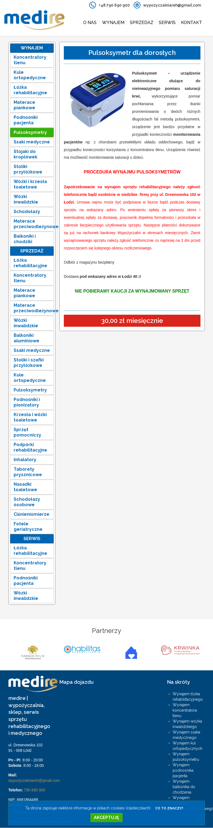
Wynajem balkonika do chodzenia (184, 786)
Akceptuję (106, 817)
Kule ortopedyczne (30, 75)
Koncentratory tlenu (30, 60)
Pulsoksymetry (30, 132)
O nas (90, 22)
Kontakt (191, 22)
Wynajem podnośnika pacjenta (183, 770)
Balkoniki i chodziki (25, 239)
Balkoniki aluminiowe (26, 338)
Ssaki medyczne (32, 142)
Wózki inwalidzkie (26, 199)
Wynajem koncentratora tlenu (185, 710)
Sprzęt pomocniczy (27, 432)
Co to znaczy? (169, 808)
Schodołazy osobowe (27, 502)
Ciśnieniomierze (31, 514)
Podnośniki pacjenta (26, 120)
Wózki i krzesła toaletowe (31, 184)
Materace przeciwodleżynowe (34, 224)
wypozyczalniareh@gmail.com (34, 780)
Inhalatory (25, 459)
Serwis (167, 22)
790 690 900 (34, 790)
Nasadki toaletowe (25, 487)
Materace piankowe (25, 105)
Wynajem (113, 22)
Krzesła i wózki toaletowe (31, 417)
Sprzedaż (141, 22)
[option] (33, 652)
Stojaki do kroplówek (25, 154)
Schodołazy (27, 211)
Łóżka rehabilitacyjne (30, 90)
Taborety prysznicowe (28, 472)
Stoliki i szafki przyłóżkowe (29, 362)
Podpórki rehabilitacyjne (30, 447)
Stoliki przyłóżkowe (28, 169)
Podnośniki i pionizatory (27, 402)
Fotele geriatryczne (28, 526)
